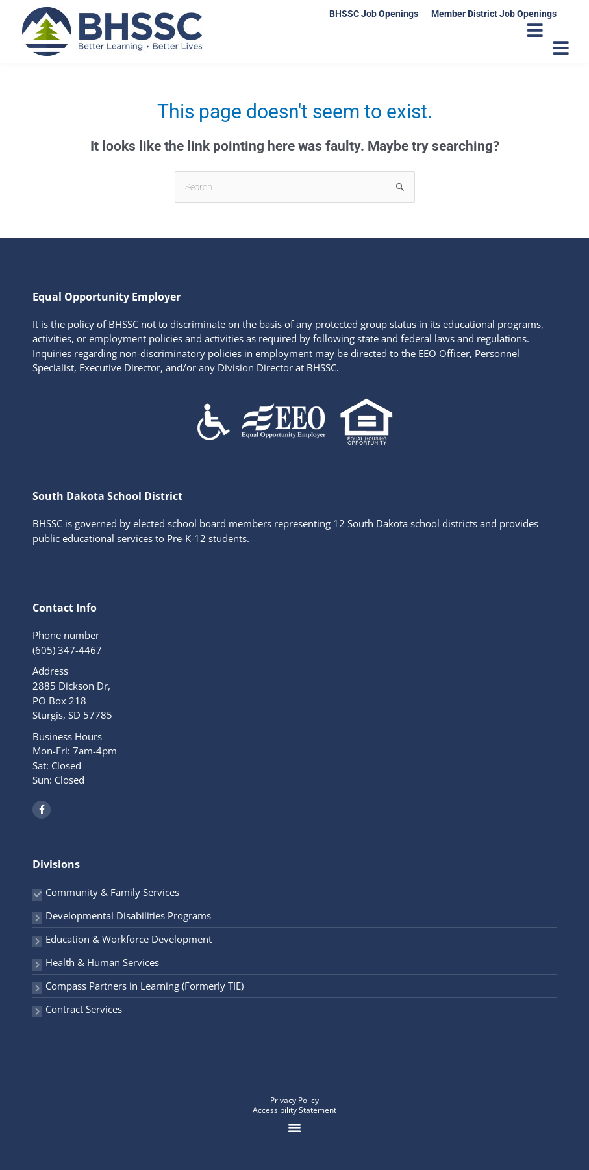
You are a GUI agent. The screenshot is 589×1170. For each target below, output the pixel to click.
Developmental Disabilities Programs (128, 915)
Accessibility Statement (294, 1109)
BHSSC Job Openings (373, 13)
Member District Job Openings (494, 13)
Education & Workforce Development (128, 938)
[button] (294, 1127)
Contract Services (83, 1008)
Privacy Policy (294, 1100)
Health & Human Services (102, 962)
